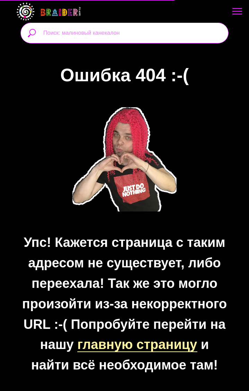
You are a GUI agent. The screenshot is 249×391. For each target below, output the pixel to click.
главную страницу (137, 344)
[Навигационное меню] (237, 11)
